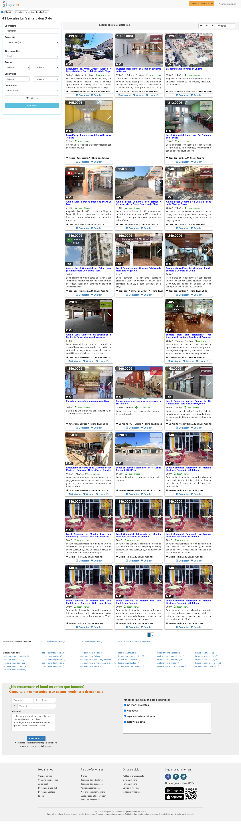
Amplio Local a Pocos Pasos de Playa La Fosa (88, 203)
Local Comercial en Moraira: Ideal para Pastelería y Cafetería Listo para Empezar (88, 535)
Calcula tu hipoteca (131, 787)
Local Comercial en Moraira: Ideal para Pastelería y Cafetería (138, 602)
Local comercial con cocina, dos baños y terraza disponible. (138, 412)
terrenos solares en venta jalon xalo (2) (134, 641)
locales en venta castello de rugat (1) (172, 666)
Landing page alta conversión (93, 794)
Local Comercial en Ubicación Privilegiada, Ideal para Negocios (138, 269)
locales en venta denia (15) (206, 660)
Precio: (8, 62)
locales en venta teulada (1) (129, 660)
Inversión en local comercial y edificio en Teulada (88, 136)
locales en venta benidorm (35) (169, 660)
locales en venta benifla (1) (14, 660)
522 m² (88, 149)
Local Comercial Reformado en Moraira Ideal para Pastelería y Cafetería (188, 535)
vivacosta (132, 710)
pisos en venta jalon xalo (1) (91, 641)
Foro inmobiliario (130, 783)
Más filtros (32, 98)
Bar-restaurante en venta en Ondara (184, 68)
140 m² (88, 415)
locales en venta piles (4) (51, 656)
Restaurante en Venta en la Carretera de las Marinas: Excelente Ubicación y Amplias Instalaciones (88, 470)
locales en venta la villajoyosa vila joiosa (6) (98, 663)
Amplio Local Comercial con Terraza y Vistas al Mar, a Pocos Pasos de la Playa (138, 203)
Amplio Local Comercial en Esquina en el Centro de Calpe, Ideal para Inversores (88, 336)
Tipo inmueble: (12, 51)
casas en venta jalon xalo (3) (53, 641)
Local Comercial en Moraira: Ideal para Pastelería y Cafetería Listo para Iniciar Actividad (88, 603)
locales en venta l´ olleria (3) (91, 656)
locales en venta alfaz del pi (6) (54, 663)
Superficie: (10, 73)
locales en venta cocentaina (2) (16, 666)
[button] (39, 12)
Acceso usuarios (227, 4)
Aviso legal (43, 783)
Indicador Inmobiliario (132, 790)
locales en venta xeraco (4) (168, 663)
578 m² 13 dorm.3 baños (138, 83)
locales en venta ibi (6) (204, 653)
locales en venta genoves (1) (53, 660)
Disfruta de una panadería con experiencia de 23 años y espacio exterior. (88, 412)
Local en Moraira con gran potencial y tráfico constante (138, 478)
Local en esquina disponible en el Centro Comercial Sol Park (138, 469)
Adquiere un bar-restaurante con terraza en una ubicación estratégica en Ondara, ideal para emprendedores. (188, 81)
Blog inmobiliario (130, 779)
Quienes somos (45, 776)
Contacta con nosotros (48, 779)
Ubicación (152, 95)
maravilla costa (135, 721)
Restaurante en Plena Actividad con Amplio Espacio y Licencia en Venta (188, 269)
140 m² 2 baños (139, 415)
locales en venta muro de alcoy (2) (171, 656)
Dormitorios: (11, 85)
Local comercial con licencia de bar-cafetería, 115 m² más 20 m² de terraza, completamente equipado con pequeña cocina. (188, 148)
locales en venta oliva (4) (128, 663)
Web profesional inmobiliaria (93, 790)
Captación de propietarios (92, 783)
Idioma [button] (42, 794)
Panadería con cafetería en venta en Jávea (87, 401)
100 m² (88, 282)
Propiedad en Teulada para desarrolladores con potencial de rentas (88, 146)
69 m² (140, 282)
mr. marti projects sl (138, 705)
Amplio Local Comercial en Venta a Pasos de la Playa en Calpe (188, 203)
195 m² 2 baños (88, 482)
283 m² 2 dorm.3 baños (188, 349)
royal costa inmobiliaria (140, 716)
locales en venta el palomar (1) (131, 666)
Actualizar (32, 105)
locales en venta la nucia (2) (206, 656)
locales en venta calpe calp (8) (15, 663)
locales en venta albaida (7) (168, 653)
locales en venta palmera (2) (91, 666)
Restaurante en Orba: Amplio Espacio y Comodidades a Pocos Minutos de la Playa (88, 70)
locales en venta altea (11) (129, 653)
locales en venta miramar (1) (207, 666)
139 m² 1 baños (190, 83)
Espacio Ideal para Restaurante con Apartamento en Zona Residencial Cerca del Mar (188, 337)
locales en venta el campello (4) (16, 656)
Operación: (10, 25)
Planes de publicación (90, 797)
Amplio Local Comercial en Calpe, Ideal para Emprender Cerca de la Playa (88, 269)
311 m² (88, 216)
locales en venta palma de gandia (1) (95, 660)
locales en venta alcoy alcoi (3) (208, 663)
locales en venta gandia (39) (53, 653)
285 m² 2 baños (188, 216)
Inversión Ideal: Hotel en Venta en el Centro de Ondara (138, 70)
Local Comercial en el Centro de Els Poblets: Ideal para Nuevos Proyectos (188, 402)
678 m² (88, 349)
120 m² (188, 149)
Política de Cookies (46, 790)
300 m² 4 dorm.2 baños (88, 83)
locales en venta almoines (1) (15, 670)
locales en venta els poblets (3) (131, 656)
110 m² (138, 216)
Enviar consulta (36, 738)
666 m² (138, 481)
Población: (10, 37)
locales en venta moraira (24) (92, 653)
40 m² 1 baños (189, 415)
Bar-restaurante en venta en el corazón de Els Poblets (138, 402)
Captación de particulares (92, 779)
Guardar (96, 95)
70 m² (188, 481)
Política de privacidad (47, 787)
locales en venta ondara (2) (52, 666)
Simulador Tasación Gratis (202, 4)
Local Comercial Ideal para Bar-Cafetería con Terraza (188, 136)
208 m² (188, 282)
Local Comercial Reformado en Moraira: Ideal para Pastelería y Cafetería (188, 469)
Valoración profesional (90, 787)
